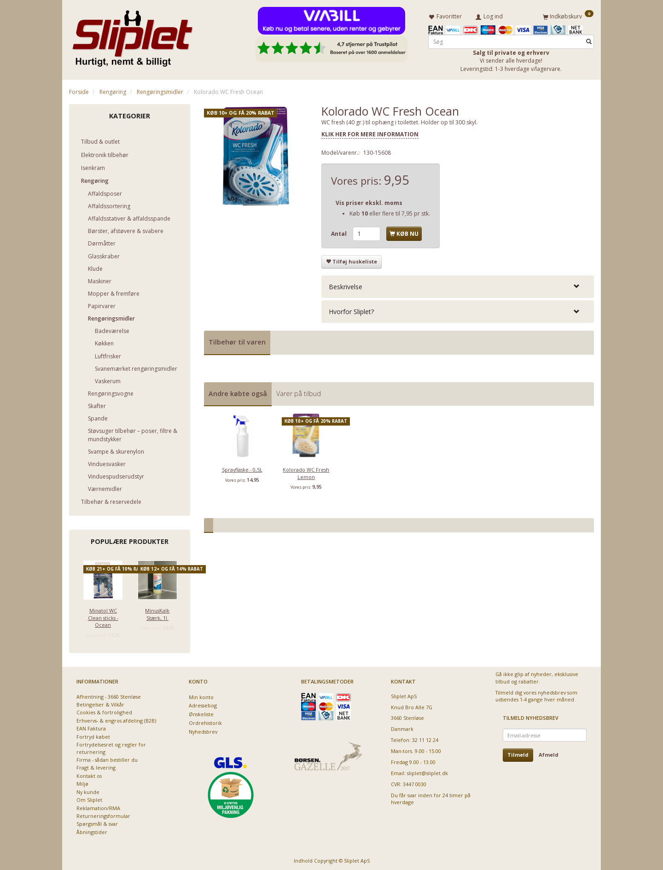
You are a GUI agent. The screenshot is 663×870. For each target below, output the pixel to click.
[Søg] (589, 40)
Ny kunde (87, 790)
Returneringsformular (103, 814)
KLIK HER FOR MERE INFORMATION (370, 132)
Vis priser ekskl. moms (369, 201)
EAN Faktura (91, 726)
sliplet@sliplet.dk (427, 771)
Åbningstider (91, 830)
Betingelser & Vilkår (100, 702)
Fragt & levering (96, 765)
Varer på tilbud (298, 391)
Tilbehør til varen (237, 340)
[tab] (457, 285)
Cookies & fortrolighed (104, 710)
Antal (339, 232)
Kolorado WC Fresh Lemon (306, 471)
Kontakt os (89, 774)
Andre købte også (238, 391)
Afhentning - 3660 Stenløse (108, 694)
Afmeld (548, 752)
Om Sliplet (89, 797)
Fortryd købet (93, 734)
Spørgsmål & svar (97, 821)
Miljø (82, 781)
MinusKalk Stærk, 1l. (157, 612)
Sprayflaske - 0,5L (242, 467)
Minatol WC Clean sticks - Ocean (103, 615)
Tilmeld (518, 752)
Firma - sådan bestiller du (107, 757)
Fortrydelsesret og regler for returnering (111, 746)
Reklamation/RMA (98, 806)
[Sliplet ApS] (132, 35)
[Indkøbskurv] (568, 15)
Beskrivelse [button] (345, 285)
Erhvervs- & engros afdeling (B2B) (116, 718)
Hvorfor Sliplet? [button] (351, 310)
